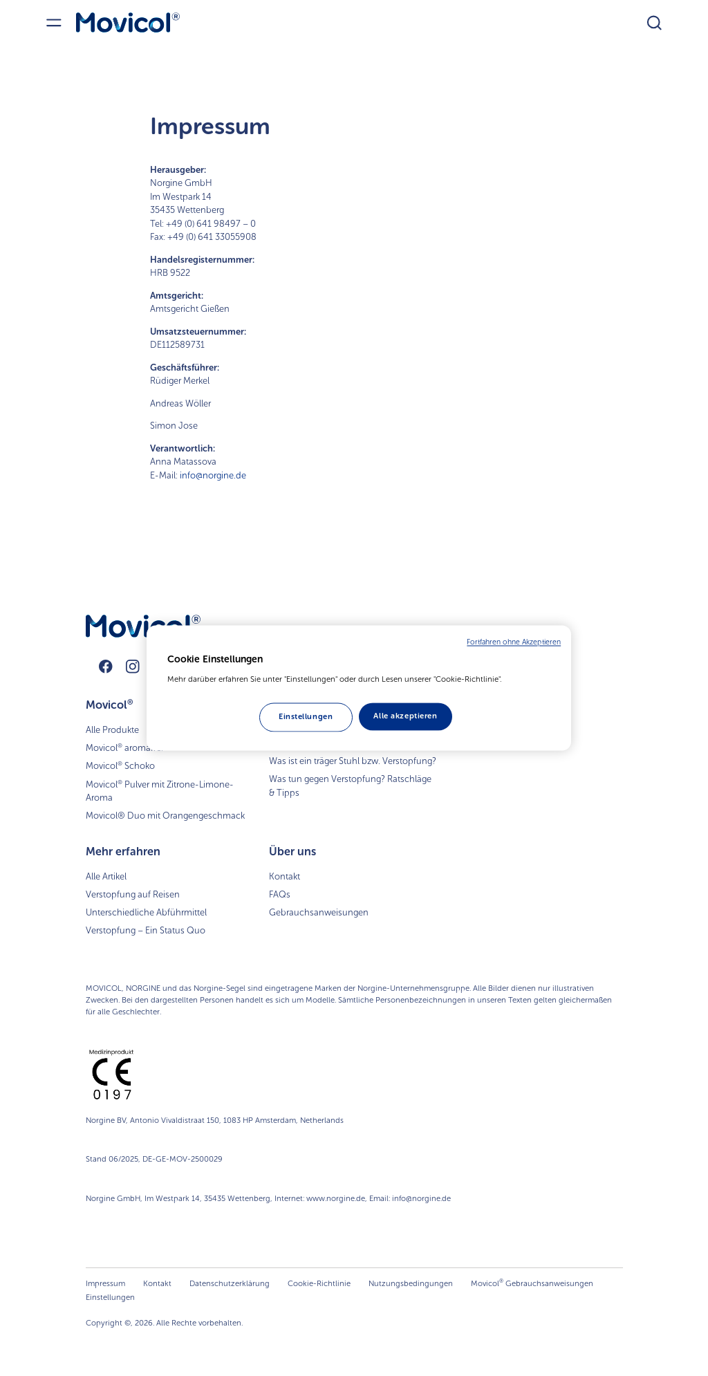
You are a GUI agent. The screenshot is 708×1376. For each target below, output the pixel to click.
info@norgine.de (213, 475)
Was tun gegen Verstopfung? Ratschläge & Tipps (350, 786)
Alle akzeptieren (405, 715)
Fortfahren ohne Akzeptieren (514, 642)
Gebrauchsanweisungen (319, 912)
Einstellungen (110, 1297)
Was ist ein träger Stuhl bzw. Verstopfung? (352, 761)
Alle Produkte (112, 730)
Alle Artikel (106, 876)
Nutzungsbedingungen (411, 1283)
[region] (359, 688)
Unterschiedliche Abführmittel (146, 912)
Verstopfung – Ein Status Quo (145, 930)
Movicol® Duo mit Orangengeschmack (165, 815)
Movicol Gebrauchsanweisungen (532, 1283)
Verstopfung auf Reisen (133, 894)
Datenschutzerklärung (229, 1283)
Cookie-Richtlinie (319, 1283)
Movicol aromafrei (124, 747)
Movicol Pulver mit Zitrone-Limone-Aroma (160, 791)
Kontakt (284, 876)
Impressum (105, 1283)
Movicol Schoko (120, 765)
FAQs (279, 894)
